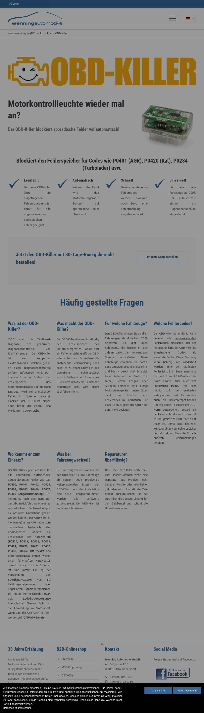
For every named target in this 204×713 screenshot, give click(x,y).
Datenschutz (10, 707)
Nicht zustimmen (187, 690)
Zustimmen (158, 690)
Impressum (24, 707)
